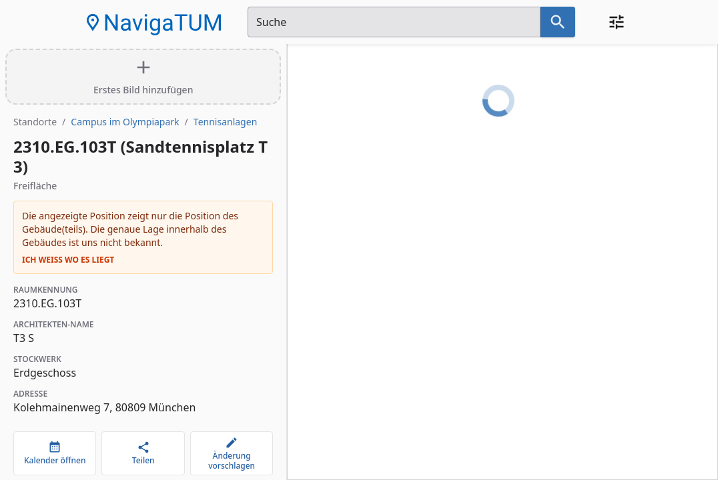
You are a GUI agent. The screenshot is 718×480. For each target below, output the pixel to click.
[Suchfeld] (394, 22)
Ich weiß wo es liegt (68, 260)
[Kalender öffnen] (54, 453)
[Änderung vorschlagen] (231, 453)
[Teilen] (142, 453)
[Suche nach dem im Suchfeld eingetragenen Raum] (558, 22)
